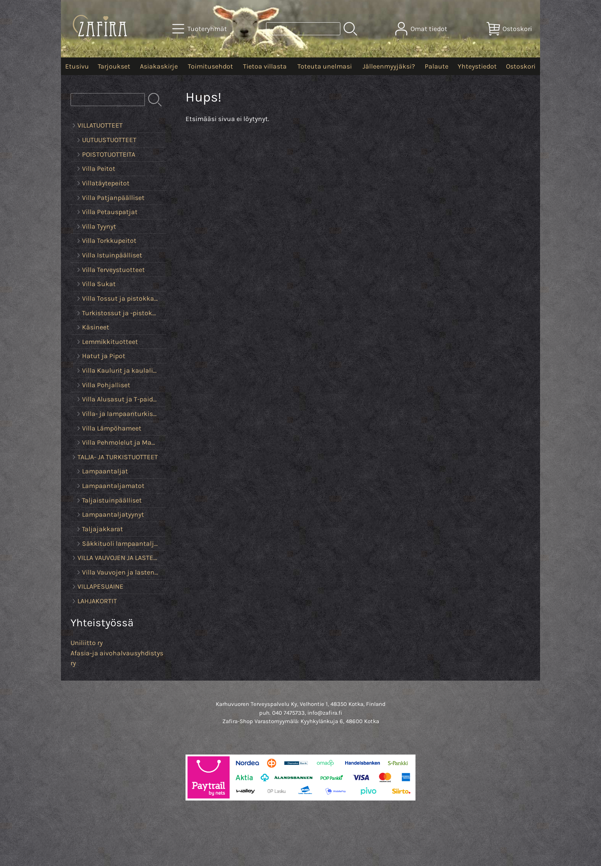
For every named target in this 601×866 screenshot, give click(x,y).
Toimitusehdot (210, 66)
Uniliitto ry (87, 643)
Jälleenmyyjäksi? (389, 66)
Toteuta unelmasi (324, 66)
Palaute (436, 66)
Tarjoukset (114, 66)
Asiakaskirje (159, 66)
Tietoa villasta (265, 66)
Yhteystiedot (477, 66)
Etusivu (77, 66)
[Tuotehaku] (303, 28)
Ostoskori (520, 66)
